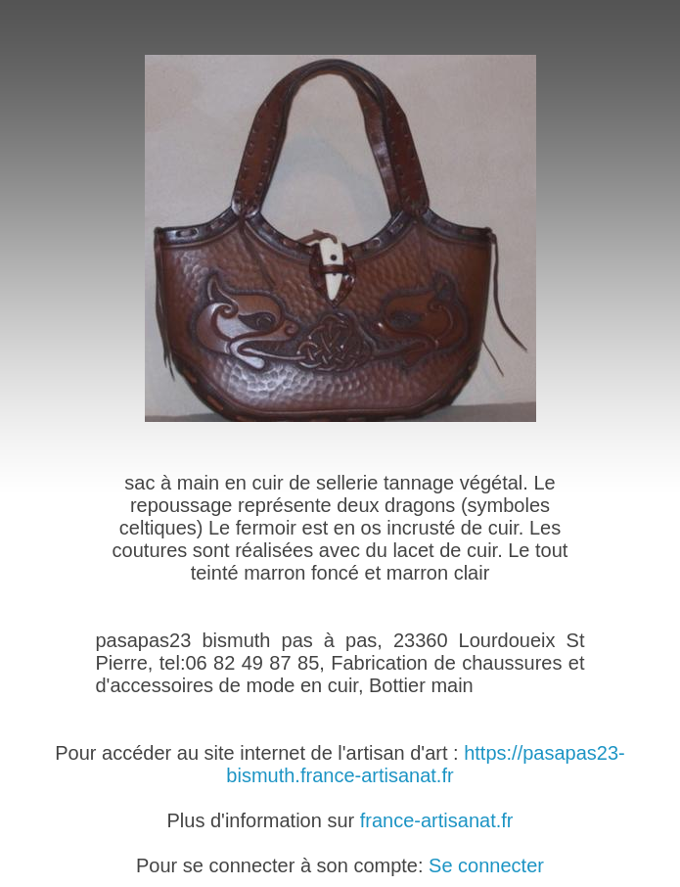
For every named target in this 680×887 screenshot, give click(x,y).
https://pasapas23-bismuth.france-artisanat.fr (425, 764)
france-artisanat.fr (437, 820)
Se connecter (486, 865)
